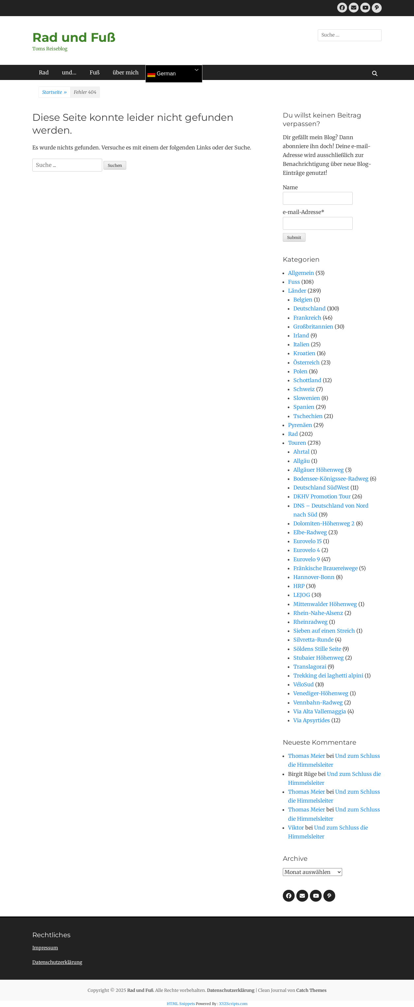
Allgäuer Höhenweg (318, 469)
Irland (301, 335)
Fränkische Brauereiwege (325, 568)
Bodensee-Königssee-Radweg (331, 478)
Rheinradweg (310, 622)
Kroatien (304, 353)
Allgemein (301, 273)
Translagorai (309, 666)
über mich (126, 72)
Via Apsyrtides (311, 720)
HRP (299, 586)
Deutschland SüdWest (321, 487)
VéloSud (303, 684)
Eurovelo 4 (306, 550)
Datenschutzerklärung (57, 962)
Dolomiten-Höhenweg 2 (324, 523)
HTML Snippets (181, 1003)
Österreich (306, 362)
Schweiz (304, 389)
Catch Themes (311, 990)
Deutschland (309, 308)
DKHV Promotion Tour (322, 496)
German (161, 74)
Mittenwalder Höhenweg (325, 604)
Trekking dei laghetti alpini (328, 675)
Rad (44, 72)
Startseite (54, 92)
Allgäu (301, 461)
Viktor (296, 827)
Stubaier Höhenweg (318, 657)
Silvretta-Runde (313, 639)
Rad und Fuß (73, 37)
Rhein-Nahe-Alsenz (318, 613)
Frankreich (307, 317)
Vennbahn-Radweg (318, 702)
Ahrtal (301, 451)
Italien (301, 344)
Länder (297, 290)
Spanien (303, 407)
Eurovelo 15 (307, 541)
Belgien (302, 299)
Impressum (45, 948)
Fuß (95, 72)
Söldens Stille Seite (317, 649)
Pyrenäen (300, 425)
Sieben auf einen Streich (324, 630)
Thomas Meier (306, 756)
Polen (300, 371)
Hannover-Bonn (314, 577)
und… (69, 72)
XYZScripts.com (233, 1003)
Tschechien (308, 416)
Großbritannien (313, 326)
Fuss (294, 281)
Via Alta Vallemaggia (319, 711)
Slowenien (306, 398)
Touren (297, 442)
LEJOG (301, 595)
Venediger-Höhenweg (320, 693)
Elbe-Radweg (310, 532)
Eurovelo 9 (306, 559)
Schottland (307, 380)
